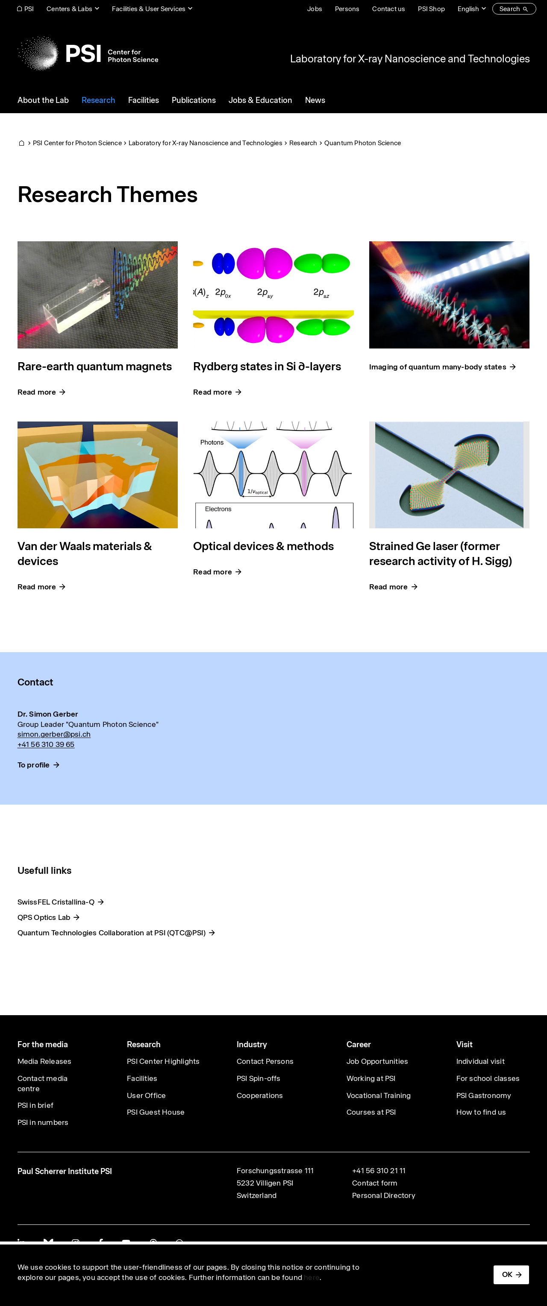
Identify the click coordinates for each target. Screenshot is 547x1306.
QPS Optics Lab (44, 917)
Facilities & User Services (148, 8)
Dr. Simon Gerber (48, 714)
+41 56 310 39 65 (46, 744)
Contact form (374, 1183)
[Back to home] (88, 53)
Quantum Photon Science (362, 142)
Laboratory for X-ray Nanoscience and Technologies (410, 58)
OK (507, 1274)
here (312, 1277)
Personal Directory (383, 1195)
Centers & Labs (69, 8)
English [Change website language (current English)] (468, 8)
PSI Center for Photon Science (77, 142)
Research (303, 142)
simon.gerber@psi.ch (54, 734)
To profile (34, 765)
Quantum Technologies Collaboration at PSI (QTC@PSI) (112, 932)
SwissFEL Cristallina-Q (56, 902)
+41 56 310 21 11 (379, 1170)
